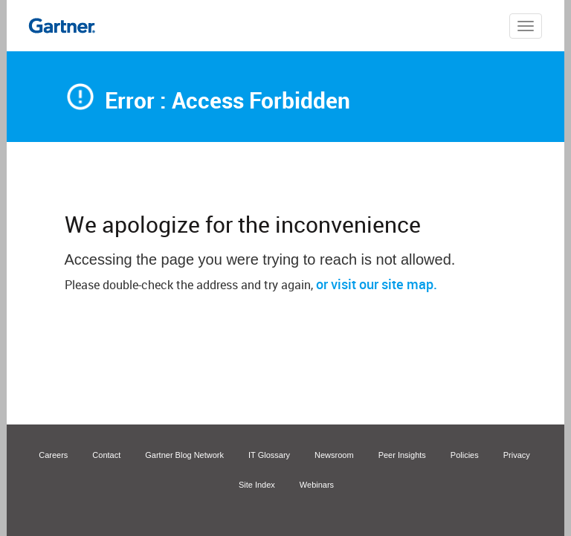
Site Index (257, 484)
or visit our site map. (376, 284)
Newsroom (334, 455)
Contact (106, 455)
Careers (53, 455)
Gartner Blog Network (184, 455)
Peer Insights (402, 455)
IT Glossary (269, 455)
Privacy (516, 455)
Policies (465, 455)
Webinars (317, 484)
